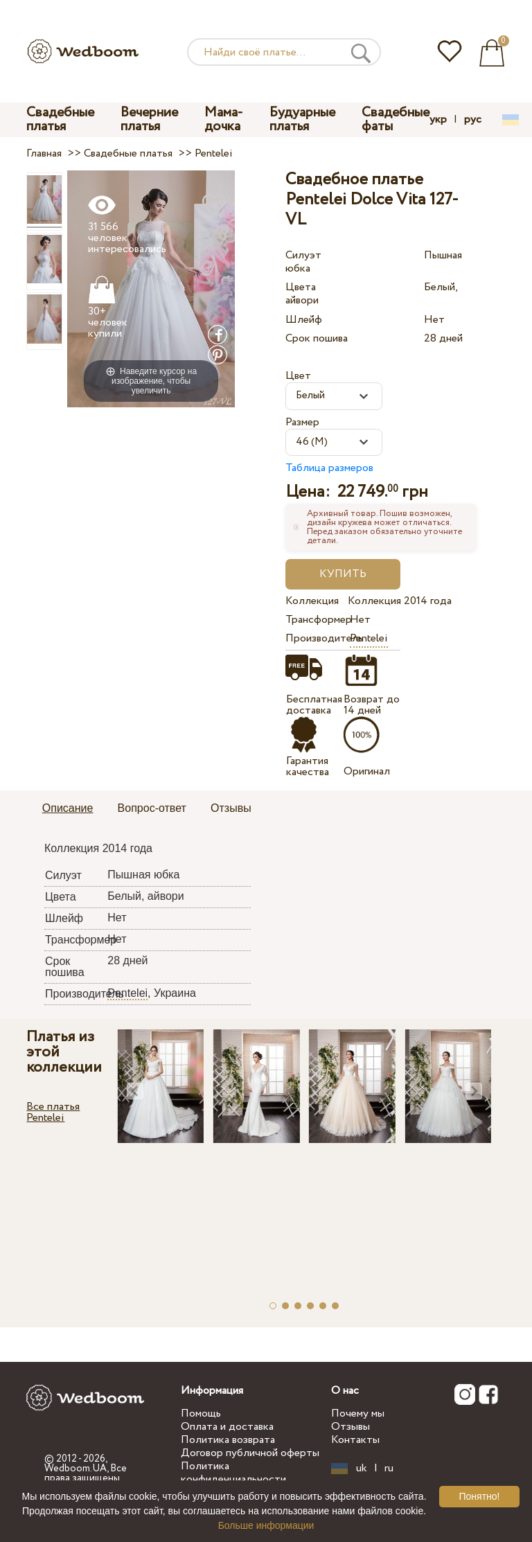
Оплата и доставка (227, 1427)
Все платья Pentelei (53, 1112)
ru (388, 1468)
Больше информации (266, 1525)
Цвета (300, 287)
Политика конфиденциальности (233, 1472)
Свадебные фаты (395, 119)
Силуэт (303, 255)
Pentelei (369, 638)
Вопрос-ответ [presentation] (152, 808)
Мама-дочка (223, 119)
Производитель (314, 638)
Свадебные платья (60, 119)
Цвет (298, 375)
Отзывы (350, 1427)
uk (361, 1468)
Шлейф (303, 319)
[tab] (68, 809)
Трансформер (314, 619)
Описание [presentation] (68, 808)
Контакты (355, 1440)
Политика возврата (228, 1440)
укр (438, 119)
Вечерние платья (149, 119)
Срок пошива (316, 338)
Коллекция (312, 601)
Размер (302, 422)
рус (472, 119)
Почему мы (357, 1413)
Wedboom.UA (75, 1468)
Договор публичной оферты (250, 1453)
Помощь (201, 1413)
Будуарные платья (302, 119)
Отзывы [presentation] (231, 808)
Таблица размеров (329, 468)
